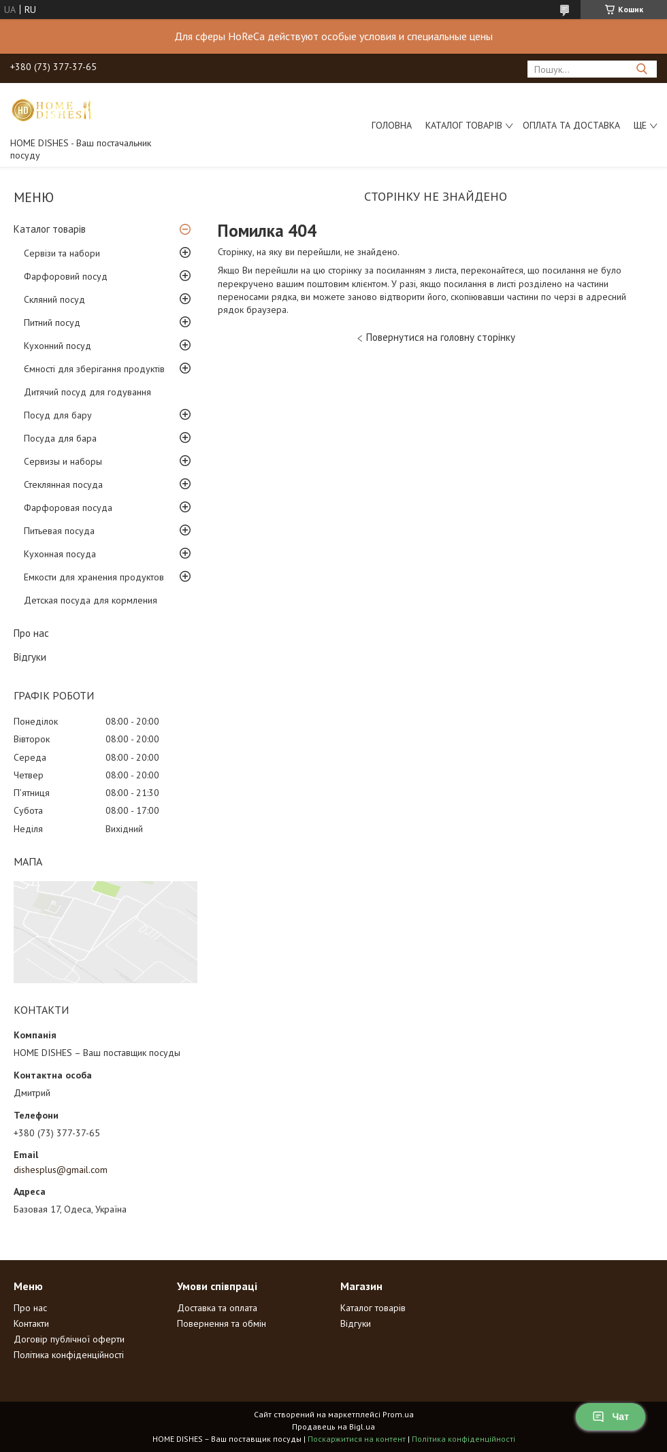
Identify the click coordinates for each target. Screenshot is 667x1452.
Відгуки (30, 656)
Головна (392, 125)
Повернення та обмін (221, 1323)
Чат (610, 1416)
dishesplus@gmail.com (61, 1170)
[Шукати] (641, 69)
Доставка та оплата (217, 1308)
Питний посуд (52, 322)
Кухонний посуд (57, 346)
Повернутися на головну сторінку (440, 337)
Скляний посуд (54, 299)
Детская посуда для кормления (90, 600)
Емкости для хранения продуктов (94, 577)
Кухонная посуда (60, 554)
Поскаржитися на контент (357, 1439)
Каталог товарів (463, 125)
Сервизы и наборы (63, 461)
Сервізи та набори (62, 253)
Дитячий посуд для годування (87, 392)
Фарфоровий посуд (66, 276)
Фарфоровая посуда (68, 507)
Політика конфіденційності (69, 1355)
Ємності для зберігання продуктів (94, 369)
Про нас (31, 633)
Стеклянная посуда (63, 484)
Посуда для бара (60, 438)
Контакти (31, 1323)
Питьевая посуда (59, 531)
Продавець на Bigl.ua (333, 1426)
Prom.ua (398, 1414)
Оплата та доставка (571, 125)
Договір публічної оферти (69, 1339)
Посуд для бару (58, 415)
